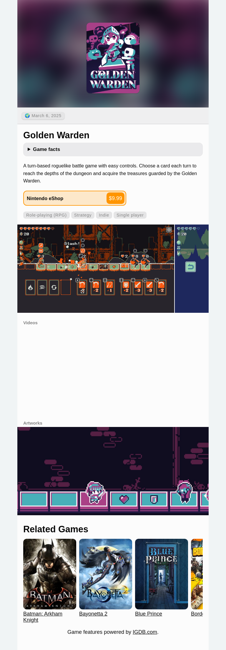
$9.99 (115, 198)
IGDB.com (145, 632)
